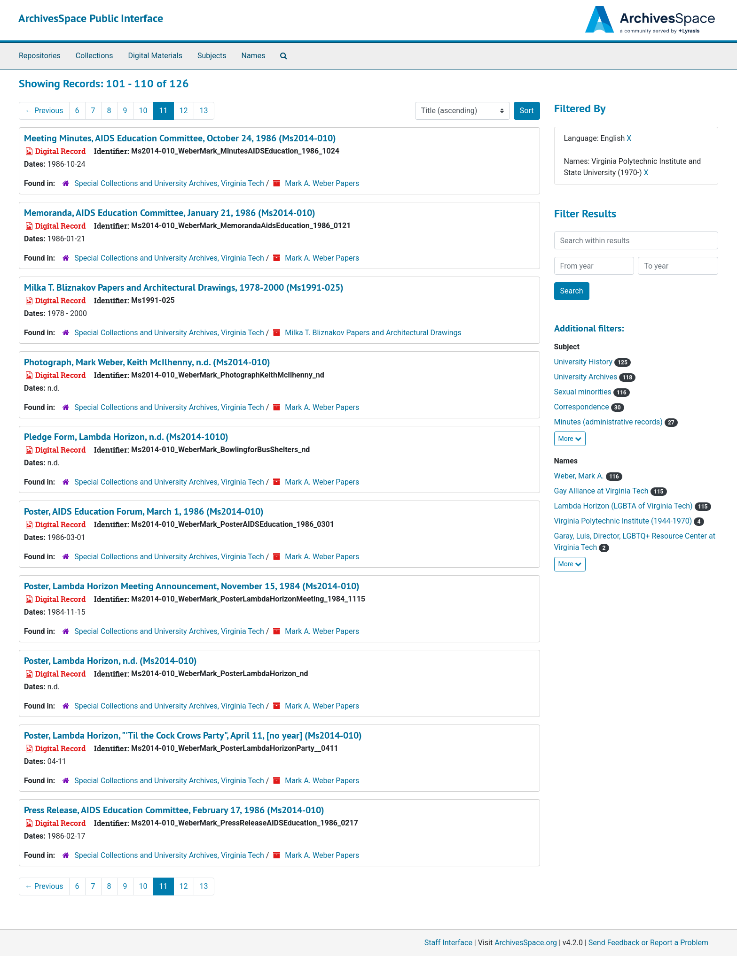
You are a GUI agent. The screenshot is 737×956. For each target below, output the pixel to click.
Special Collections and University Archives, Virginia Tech (169, 183)
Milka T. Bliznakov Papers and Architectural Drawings (373, 332)
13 (204, 110)
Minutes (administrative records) (616, 421)
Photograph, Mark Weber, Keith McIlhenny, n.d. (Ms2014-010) (147, 362)
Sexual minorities (592, 391)
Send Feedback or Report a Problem (648, 942)
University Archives (595, 376)
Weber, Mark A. (588, 475)
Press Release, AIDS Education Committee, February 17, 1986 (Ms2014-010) (174, 810)
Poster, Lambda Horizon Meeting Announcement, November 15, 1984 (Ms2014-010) (192, 586)
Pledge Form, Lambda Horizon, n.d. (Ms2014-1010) (126, 437)
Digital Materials (155, 55)
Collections (94, 55)
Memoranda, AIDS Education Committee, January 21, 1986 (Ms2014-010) (169, 213)
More (570, 438)
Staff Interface (448, 942)
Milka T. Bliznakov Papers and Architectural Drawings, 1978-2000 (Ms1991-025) (184, 287)
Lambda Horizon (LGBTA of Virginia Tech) (632, 505)
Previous (44, 110)
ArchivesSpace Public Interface (90, 18)
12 (184, 110)
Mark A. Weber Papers (322, 183)
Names (254, 55)
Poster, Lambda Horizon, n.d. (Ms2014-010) (110, 661)
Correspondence (589, 406)
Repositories (40, 55)
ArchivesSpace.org (525, 942)
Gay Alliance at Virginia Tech (610, 490)
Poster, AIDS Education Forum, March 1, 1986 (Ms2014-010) (144, 511)
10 (143, 110)
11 (163, 110)
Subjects (211, 55)
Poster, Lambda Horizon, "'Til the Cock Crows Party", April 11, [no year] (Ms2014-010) (193, 735)
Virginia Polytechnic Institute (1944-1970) (629, 521)
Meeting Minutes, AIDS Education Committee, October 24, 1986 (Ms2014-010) (180, 138)
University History (592, 361)
